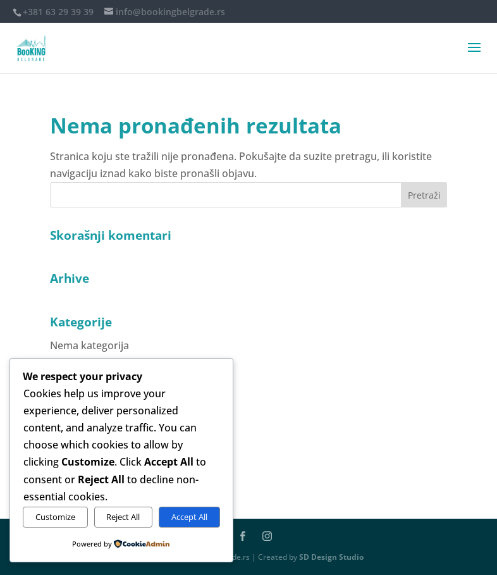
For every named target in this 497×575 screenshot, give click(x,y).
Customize (55, 516)
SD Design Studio (331, 557)
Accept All (189, 516)
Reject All (123, 516)
